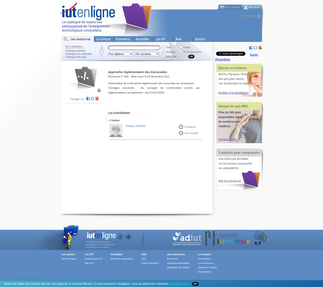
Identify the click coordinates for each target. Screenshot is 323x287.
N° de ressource (192, 52)
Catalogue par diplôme (178, 267)
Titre (168, 47)
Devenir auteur (69, 258)
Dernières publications (122, 258)
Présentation (204, 258)
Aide (176, 38)
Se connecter (248, 15)
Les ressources (176, 254)
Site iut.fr (89, 263)
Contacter (187, 127)
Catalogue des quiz (76, 57)
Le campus (204, 254)
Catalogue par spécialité (78, 53)
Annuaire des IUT (94, 258)
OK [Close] (195, 283)
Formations (121, 38)
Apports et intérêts (207, 267)
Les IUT (158, 38)
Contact (197, 38)
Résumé (171, 52)
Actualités (139, 38)
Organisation (204, 271)
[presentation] (252, 7)
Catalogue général (75, 50)
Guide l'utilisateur (150, 263)
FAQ (143, 258)
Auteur (186, 47)
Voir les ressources (230, 181)
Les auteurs (68, 254)
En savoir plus (179, 283)
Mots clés (171, 56)
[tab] (252, 7)
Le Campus (101, 38)
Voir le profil (188, 133)
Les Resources (70, 38)
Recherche (172, 258)
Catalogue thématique (178, 263)
